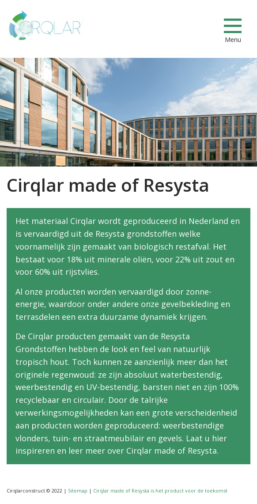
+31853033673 (173, 26)
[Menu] (233, 25)
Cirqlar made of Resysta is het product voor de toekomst (160, 490)
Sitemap (77, 490)
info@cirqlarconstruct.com (205, 26)
